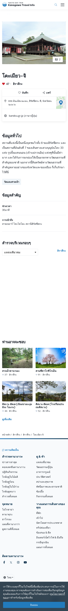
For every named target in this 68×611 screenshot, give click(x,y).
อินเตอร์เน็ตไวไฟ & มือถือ (49, 537)
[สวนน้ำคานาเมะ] (17, 362)
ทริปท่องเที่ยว (43, 527)
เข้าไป (39, 518)
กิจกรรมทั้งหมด (44, 496)
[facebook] (4, 562)
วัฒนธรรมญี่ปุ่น (44, 467)
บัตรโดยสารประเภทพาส (49, 522)
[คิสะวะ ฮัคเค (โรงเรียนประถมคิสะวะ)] (51, 397)
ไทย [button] (7, 577)
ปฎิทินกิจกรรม (9, 472)
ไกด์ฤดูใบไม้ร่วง (10, 486)
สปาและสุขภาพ (44, 481)
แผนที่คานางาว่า (11, 524)
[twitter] (11, 562)
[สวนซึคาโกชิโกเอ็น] (51, 362)
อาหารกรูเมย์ (43, 472)
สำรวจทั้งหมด (9, 496)
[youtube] (25, 562)
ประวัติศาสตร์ (43, 476)
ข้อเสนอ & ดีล (43, 532)
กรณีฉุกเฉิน (42, 542)
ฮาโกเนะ (7, 519)
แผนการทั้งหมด (44, 547)
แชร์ (47, 92)
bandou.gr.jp (16, 115)
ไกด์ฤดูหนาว (9, 491)
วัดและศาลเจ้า (11, 182)
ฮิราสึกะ (18, 84)
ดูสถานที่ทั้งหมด (10, 529)
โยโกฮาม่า (8, 509)
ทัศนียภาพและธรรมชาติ (49, 486)
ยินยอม (34, 605)
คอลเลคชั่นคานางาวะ (14, 467)
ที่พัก (38, 513)
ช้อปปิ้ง (40, 491)
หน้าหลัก (6, 434)
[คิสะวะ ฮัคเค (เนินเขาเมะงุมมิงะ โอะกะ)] (17, 397)
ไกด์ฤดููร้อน (8, 481)
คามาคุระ (7, 514)
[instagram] (18, 562)
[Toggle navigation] (62, 5)
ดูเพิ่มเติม (7, 419)
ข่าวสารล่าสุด (9, 462)
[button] (29, 351)
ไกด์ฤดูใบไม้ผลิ (10, 476)
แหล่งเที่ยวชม (43, 462)
